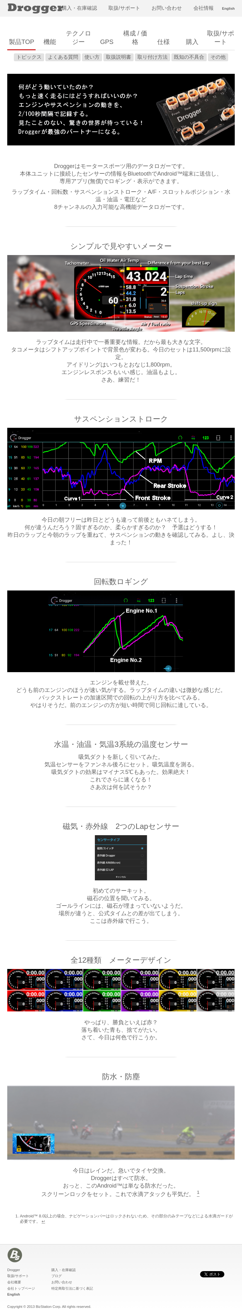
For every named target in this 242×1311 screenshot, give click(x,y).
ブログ (56, 1276)
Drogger (13, 1270)
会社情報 (203, 8)
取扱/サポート (124, 8)
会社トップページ (21, 1288)
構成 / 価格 (135, 37)
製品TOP (21, 41)
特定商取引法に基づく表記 (72, 1288)
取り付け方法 (152, 57)
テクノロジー (78, 37)
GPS (106, 41)
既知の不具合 (189, 57)
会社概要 (14, 1282)
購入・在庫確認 (79, 8)
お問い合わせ (167, 8)
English (228, 8)
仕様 (163, 41)
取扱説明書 (118, 57)
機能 (49, 41)
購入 (192, 41)
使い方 (92, 57)
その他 (218, 57)
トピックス (29, 57)
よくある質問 (63, 57)
